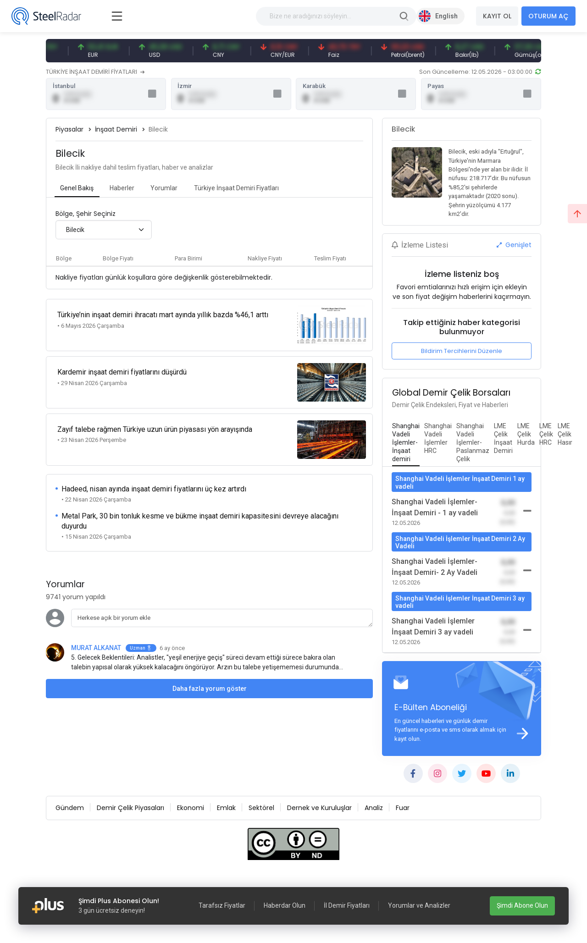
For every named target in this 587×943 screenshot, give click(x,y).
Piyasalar (69, 130)
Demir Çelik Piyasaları (130, 809)
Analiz (374, 809)
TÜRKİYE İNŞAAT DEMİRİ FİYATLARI (95, 71)
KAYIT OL (497, 16)
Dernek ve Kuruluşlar (319, 809)
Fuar (403, 809)
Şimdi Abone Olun (522, 905)
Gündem (69, 809)
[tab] (77, 189)
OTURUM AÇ (548, 16)
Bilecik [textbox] (75, 230)
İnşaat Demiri (116, 130)
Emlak (226, 809)
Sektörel (261, 809)
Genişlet (514, 245)
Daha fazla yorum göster (209, 678)
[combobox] (103, 230)
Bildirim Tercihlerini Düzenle (461, 351)
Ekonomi (190, 809)
